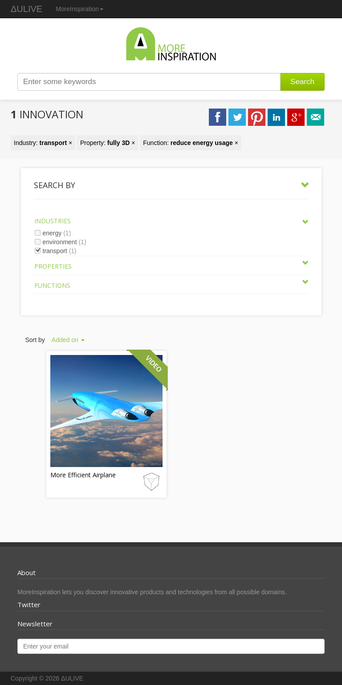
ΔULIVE (26, 9)
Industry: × (43, 142)
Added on (68, 339)
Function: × (190, 142)
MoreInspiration (79, 8)
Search (302, 81)
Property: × (107, 142)
